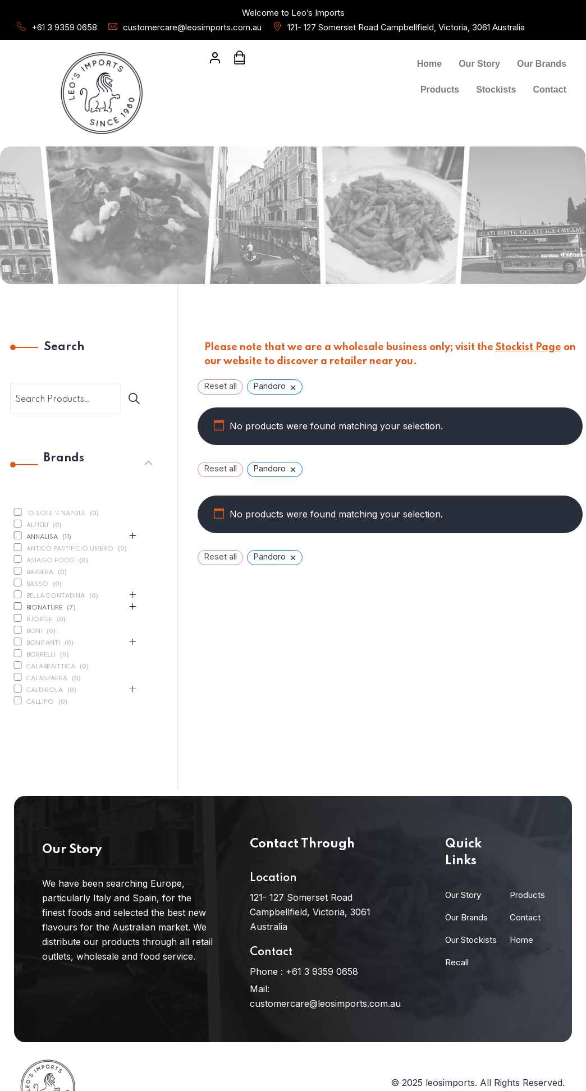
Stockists (496, 89)
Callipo (40, 702)
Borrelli (41, 655)
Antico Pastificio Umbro (69, 549)
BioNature (44, 607)
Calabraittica (50, 666)
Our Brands (541, 63)
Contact (549, 89)
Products (439, 89)
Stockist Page (528, 347)
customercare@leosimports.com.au (192, 27)
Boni (34, 631)
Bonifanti (43, 643)
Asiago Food (50, 560)
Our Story (479, 63)
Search (64, 347)
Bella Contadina (55, 596)
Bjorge (39, 619)
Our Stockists (471, 939)
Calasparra (46, 678)
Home (429, 63)
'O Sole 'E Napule (55, 513)
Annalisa (42, 537)
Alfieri (37, 525)
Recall (457, 962)
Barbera (39, 572)
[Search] (138, 398)
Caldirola (44, 690)
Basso (37, 584)
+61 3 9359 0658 (64, 27)
